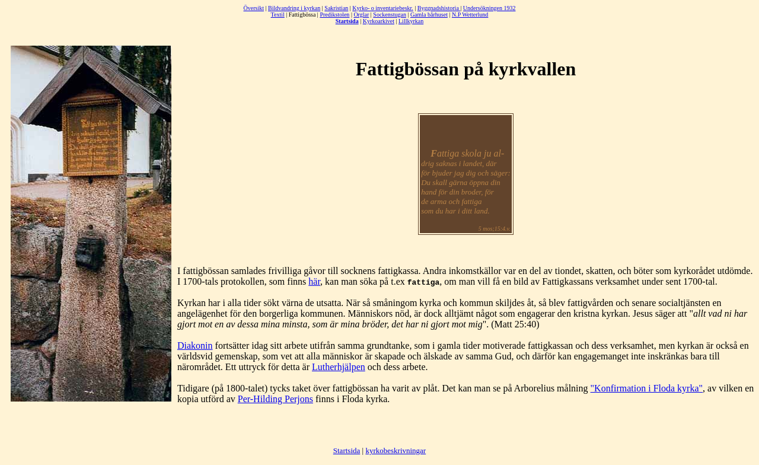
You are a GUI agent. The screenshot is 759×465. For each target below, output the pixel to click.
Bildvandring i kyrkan (294, 8)
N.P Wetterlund (470, 14)
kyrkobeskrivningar (395, 450)
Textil (278, 14)
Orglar (361, 14)
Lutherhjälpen (338, 367)
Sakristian (336, 8)
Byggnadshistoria (439, 8)
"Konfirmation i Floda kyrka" (647, 388)
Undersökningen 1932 (489, 8)
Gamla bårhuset (429, 14)
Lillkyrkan (410, 21)
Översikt (254, 8)
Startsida (347, 450)
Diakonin (195, 345)
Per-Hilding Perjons (275, 399)
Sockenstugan (389, 14)
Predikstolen (334, 14)
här (314, 281)
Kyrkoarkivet (378, 21)
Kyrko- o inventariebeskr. (382, 8)
